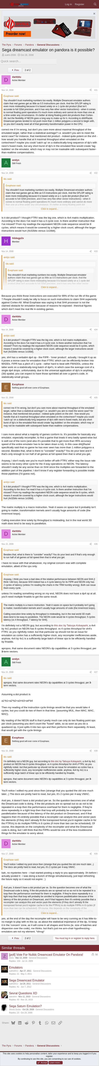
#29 (95, 854)
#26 (95, 544)
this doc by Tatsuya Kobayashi (71, 625)
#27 (95, 672)
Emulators (16, 967)
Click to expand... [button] (49, 209)
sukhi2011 (13, 971)
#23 (95, 251)
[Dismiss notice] (93, 14)
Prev (15, 70)
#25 (95, 397)
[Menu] (5, 4)
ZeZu (11, 958)
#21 (95, 90)
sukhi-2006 (10, 55)
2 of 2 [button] (27, 70)
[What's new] (89, 4)
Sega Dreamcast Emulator (27, 980)
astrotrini (13, 996)
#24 (95, 329)
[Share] (90, 90)
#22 (95, 173)
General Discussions (38, 958)
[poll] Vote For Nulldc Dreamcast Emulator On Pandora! (46, 954)
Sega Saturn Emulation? (25, 1006)
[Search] (95, 4)
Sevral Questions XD (23, 993)
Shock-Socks (15, 1009)
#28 (95, 751)
